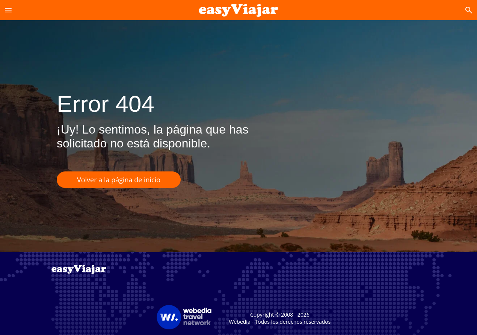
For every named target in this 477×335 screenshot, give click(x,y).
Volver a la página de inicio (118, 179)
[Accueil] (239, 10)
